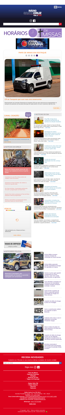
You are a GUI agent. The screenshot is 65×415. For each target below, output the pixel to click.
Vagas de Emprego (32, 379)
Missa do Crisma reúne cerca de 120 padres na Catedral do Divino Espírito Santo (16, 171)
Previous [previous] (2, 84)
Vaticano (32, 388)
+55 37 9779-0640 (36, 401)
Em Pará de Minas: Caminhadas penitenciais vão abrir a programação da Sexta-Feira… (16, 189)
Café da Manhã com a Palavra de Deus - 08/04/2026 (15, 231)
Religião (32, 376)
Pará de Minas (32, 372)
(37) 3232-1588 (35, 395)
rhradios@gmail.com (40, 399)
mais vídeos (17, 235)
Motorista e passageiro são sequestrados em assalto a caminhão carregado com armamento (16, 275)
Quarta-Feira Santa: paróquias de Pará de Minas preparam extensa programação (17, 194)
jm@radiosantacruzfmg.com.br (36, 398)
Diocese (32, 386)
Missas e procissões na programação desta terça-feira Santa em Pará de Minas (16, 200)
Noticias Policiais (32, 374)
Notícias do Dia (32, 377)
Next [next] (63, 84)
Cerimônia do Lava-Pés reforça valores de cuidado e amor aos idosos (15, 177)
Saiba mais (32, 404)
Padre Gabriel (32, 385)
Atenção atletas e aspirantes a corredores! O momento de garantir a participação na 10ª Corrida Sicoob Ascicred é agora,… (47, 167)
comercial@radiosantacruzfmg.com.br (36, 396)
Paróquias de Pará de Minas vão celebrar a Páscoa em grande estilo (16, 183)
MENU (58, 7)
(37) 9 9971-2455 (52, 396)
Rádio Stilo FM (32, 383)
